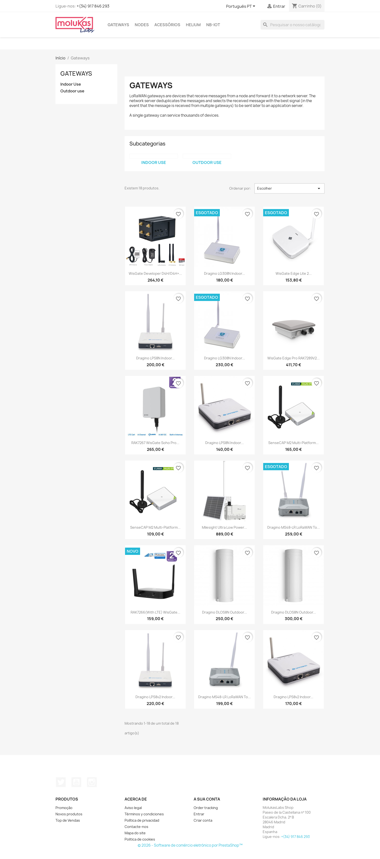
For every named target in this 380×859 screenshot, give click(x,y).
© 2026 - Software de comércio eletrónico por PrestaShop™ (190, 845)
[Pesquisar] (293, 25)
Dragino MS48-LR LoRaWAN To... (293, 527)
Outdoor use (72, 91)
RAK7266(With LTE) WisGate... (155, 612)
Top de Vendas (67, 820)
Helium (193, 24)
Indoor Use (70, 84)
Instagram (92, 782)
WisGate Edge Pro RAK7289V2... (293, 358)
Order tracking (206, 807)
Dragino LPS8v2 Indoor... (155, 697)
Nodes (142, 24)
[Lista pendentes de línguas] (241, 6)
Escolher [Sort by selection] (289, 188)
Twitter (61, 782)
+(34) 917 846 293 (93, 6)
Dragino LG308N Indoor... (224, 273)
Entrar (199, 814)
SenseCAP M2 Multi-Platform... (293, 442)
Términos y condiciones (144, 814)
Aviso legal (133, 807)
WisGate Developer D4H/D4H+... (155, 273)
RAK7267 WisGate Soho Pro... (155, 442)
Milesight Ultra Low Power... (224, 527)
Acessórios (167, 24)
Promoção (63, 807)
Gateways (118, 24)
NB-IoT (213, 24)
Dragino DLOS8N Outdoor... (224, 612)
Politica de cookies (140, 839)
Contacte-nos (136, 826)
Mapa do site (135, 833)
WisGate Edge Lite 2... (294, 273)
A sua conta (207, 799)
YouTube (76, 782)
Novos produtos (68, 814)
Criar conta (203, 820)
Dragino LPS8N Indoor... (155, 358)
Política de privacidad (142, 820)
